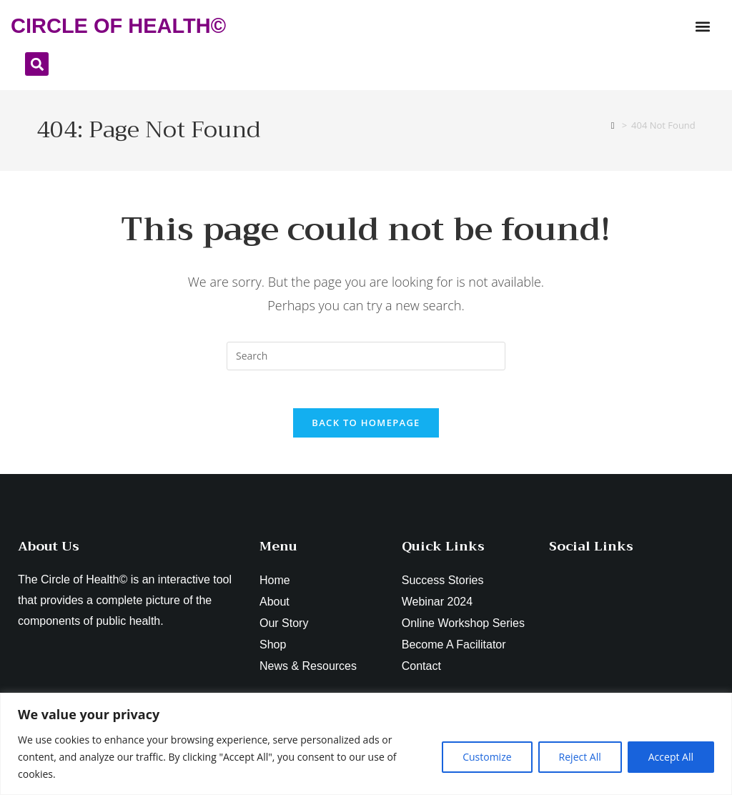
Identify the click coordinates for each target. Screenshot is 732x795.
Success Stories (443, 586)
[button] (702, 26)
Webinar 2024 (437, 607)
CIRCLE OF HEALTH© (118, 25)
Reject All (580, 757)
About (274, 607)
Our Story (283, 629)
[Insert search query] (366, 356)
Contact (421, 672)
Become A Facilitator (454, 650)
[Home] (613, 125)
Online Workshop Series (463, 629)
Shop (272, 650)
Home (274, 586)
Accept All (670, 757)
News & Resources (308, 672)
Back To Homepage (366, 428)
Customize (487, 757)
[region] (366, 744)
